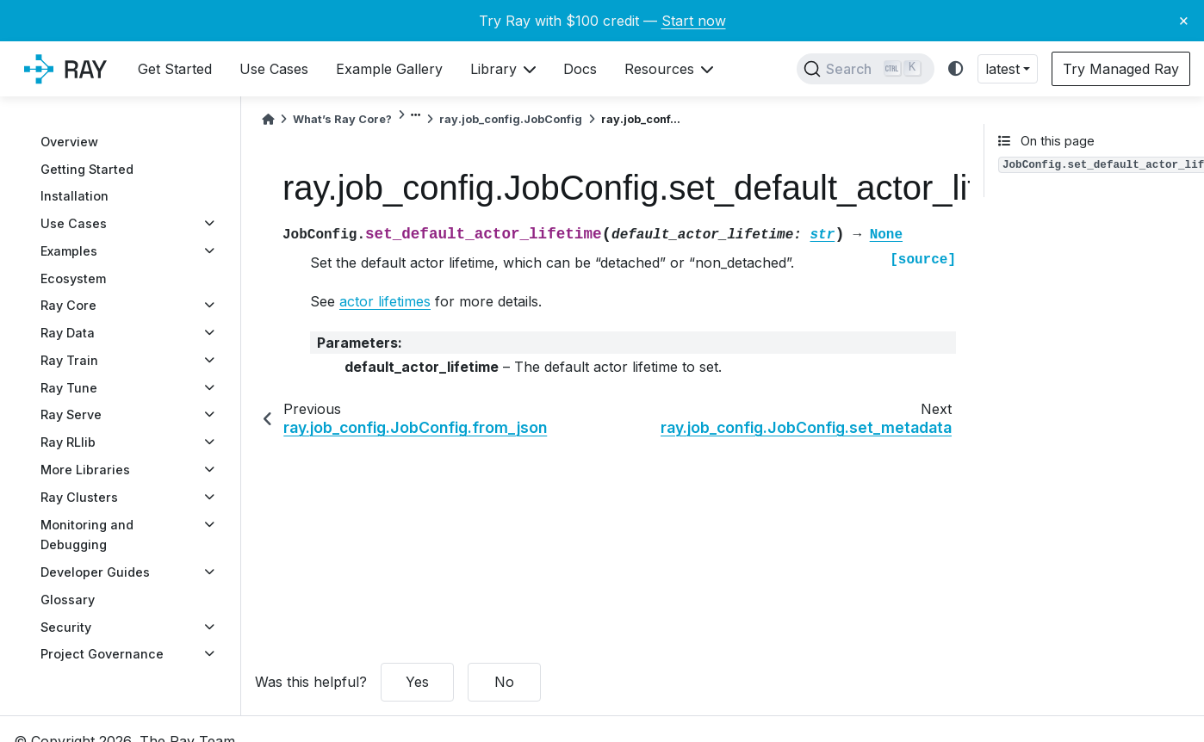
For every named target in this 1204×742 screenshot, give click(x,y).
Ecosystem (73, 278)
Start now (693, 20)
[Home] (268, 119)
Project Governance (102, 653)
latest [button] (1002, 68)
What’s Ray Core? (342, 119)
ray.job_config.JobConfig (510, 119)
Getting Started (86, 169)
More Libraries (85, 469)
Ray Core (68, 305)
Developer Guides (95, 572)
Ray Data (67, 332)
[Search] (865, 68)
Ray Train (69, 360)
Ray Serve (71, 414)
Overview (69, 141)
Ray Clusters (79, 497)
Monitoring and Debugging (86, 535)
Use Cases (73, 223)
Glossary (67, 599)
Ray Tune (68, 387)
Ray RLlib (68, 442)
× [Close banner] (1183, 19)
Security (65, 627)
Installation (74, 196)
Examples (68, 251)
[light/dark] (956, 69)
